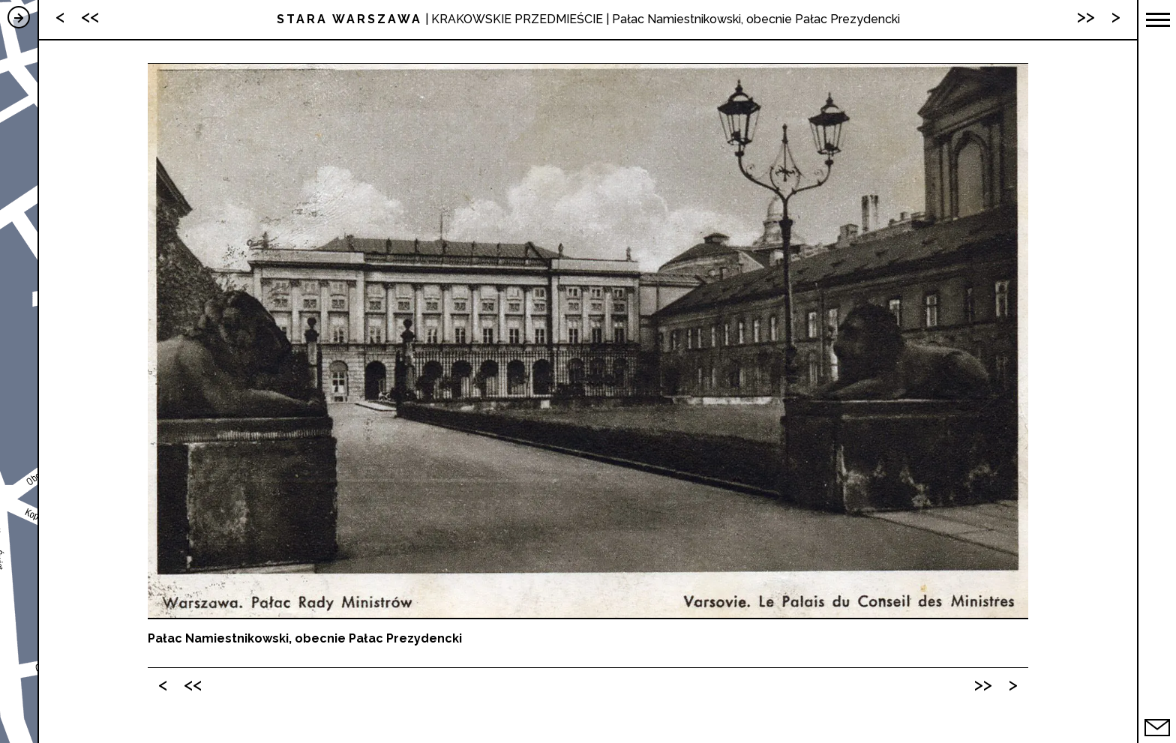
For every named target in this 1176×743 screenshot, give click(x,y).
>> (983, 684)
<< (193, 684)
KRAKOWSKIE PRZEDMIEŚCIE (517, 19)
